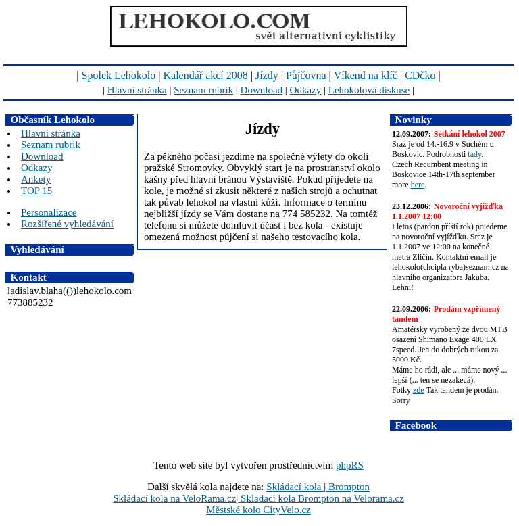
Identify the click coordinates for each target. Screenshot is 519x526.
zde (418, 390)
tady (474, 154)
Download (262, 90)
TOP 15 (36, 190)
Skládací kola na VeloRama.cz (174, 498)
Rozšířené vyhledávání (67, 223)
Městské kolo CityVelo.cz (258, 509)
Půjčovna (306, 75)
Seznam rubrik (203, 90)
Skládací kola (295, 486)
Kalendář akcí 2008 (206, 75)
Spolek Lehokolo (119, 75)
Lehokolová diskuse (369, 90)
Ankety (36, 179)
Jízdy (266, 75)
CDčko (420, 75)
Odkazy (306, 90)
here (418, 184)
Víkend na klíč (365, 75)
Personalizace (48, 212)
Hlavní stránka (137, 90)
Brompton (348, 486)
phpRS (350, 465)
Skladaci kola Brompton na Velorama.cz (321, 498)
